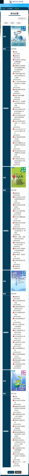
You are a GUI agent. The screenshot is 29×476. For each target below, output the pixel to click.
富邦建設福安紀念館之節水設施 (19, 243)
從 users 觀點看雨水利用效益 (19, 212)
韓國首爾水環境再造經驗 (19, 90)
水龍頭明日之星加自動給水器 (19, 343)
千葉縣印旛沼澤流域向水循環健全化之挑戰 (19, 75)
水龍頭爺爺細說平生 (19, 319)
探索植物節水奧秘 (19, 360)
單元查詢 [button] (21, 18)
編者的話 (17, 56)
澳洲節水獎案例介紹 (19, 421)
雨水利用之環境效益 (19, 401)
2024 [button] (18, 23)
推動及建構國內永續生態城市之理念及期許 (19, 434)
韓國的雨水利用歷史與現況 (19, 224)
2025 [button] (12, 23)
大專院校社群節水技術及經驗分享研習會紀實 (19, 161)
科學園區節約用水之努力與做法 (19, 415)
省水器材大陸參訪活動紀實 (19, 427)
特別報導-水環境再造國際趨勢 (20, 61)
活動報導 (17, 266)
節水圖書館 (10, 8)
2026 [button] (6, 23)
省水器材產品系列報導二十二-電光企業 (20, 123)
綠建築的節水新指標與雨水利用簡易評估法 (19, 408)
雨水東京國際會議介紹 (19, 218)
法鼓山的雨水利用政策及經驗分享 (19, 110)
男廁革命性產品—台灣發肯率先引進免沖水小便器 (19, 442)
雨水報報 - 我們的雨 (19, 255)
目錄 (15, 52)
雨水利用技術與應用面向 (19, 206)
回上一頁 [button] (11, 472)
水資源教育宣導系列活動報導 (19, 365)
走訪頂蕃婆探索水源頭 (19, 313)
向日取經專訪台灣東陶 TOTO (19, 337)
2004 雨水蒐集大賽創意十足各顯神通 (19, 456)
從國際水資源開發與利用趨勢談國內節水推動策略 (19, 67)
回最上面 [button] (18, 472)
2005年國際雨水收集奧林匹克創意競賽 (20, 145)
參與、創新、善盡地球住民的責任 (19, 237)
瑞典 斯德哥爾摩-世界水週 (19, 96)
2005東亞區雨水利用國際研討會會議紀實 (20, 153)
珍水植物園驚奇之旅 (19, 349)
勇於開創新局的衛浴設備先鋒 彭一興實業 (20, 231)
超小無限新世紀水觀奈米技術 (19, 331)
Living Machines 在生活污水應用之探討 (20, 131)
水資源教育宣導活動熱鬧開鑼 (19, 449)
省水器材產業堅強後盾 (19, 301)
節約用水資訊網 (16, 2)
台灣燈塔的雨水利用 (19, 261)
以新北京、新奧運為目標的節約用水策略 (19, 103)
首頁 (4, 8)
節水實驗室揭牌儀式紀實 (19, 138)
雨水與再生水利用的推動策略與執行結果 (19, 199)
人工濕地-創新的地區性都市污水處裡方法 (20, 83)
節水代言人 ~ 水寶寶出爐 (19, 463)
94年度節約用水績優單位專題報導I (19, 116)
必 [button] (2, 2)
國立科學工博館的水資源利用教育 (19, 249)
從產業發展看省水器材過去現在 (19, 307)
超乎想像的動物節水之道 (19, 355)
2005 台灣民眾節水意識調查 (19, 325)
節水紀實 (17, 8)
